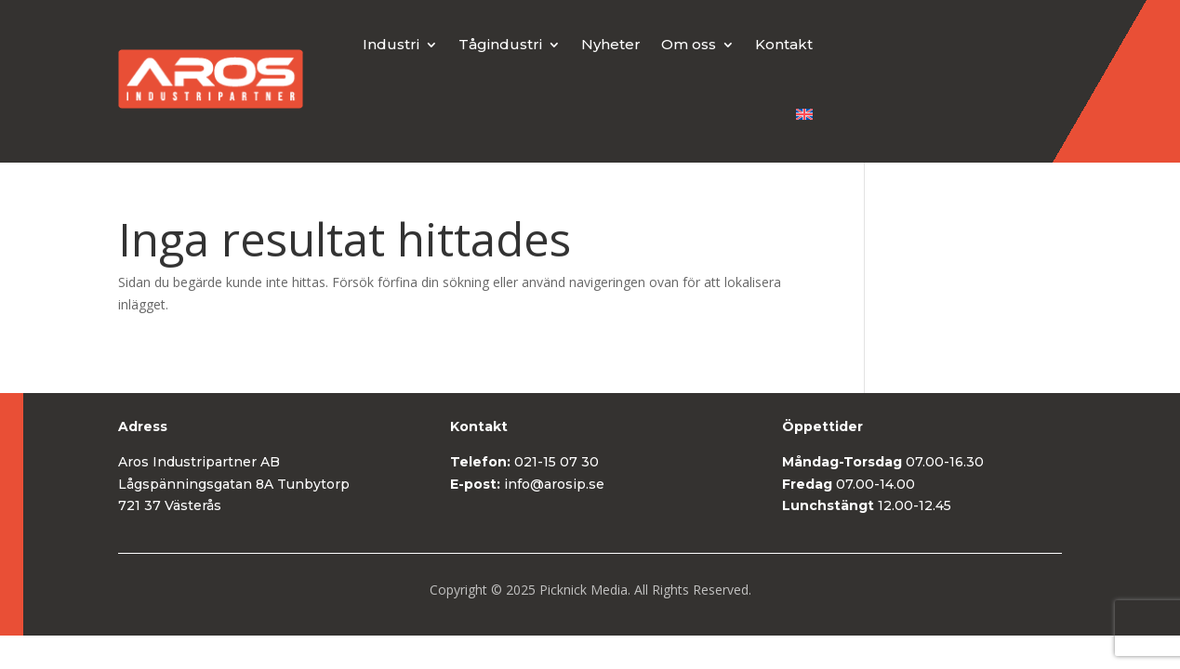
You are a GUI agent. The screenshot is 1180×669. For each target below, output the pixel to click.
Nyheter (611, 44)
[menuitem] (804, 114)
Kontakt (784, 44)
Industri (391, 44)
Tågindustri (500, 44)
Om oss (688, 44)
